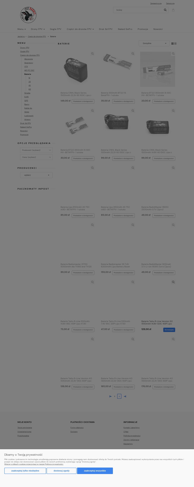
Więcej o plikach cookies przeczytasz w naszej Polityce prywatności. (33, 464)
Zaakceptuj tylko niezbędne (25, 471)
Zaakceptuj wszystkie (95, 470)
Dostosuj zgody (61, 471)
